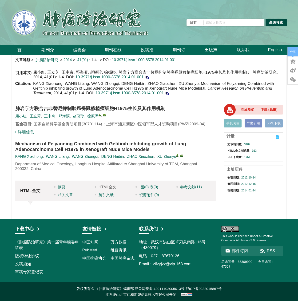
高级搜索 (276, 22)
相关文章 (63, 195)
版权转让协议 (27, 256)
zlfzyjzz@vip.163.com (172, 264)
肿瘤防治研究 (47, 60)
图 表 (146, 187)
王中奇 (49, 116)
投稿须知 (23, 264)
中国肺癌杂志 (123, 258)
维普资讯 (119, 250)
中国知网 (90, 242)
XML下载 (274, 123)
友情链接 (94, 228)
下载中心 (27, 228)
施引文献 (104, 195)
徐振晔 (93, 116)
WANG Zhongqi (85, 156)
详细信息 (24, 132)
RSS (267, 250)
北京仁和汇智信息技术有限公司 (144, 295)
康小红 (21, 116)
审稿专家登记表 (29, 272)
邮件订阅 (236, 250)
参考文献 (189, 187)
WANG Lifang (57, 156)
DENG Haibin (112, 156)
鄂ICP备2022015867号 (204, 289)
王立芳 (35, 116)
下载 (269, 109)
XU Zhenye (166, 156)
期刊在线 (113, 52)
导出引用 (253, 123)
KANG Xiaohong (29, 156)
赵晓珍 (78, 116)
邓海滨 (64, 116)
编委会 (79, 52)
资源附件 (147, 195)
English (275, 50)
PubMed (89, 250)
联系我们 (151, 228)
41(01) (83, 60)
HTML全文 (105, 187)
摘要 (59, 187)
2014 (68, 60)
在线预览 (247, 109)
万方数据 (119, 242)
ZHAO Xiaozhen (140, 156)
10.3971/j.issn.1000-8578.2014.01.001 (144, 60)
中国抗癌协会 (94, 258)
